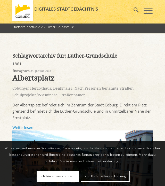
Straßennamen (73, 95)
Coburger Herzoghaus (31, 88)
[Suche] (133, 10)
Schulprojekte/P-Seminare (34, 95)
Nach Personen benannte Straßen (104, 88)
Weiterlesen (22, 127)
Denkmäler (62, 88)
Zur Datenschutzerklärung (105, 176)
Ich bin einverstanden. (57, 176)
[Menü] (145, 10)
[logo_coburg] (68, 10)
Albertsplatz (33, 78)
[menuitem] (133, 10)
